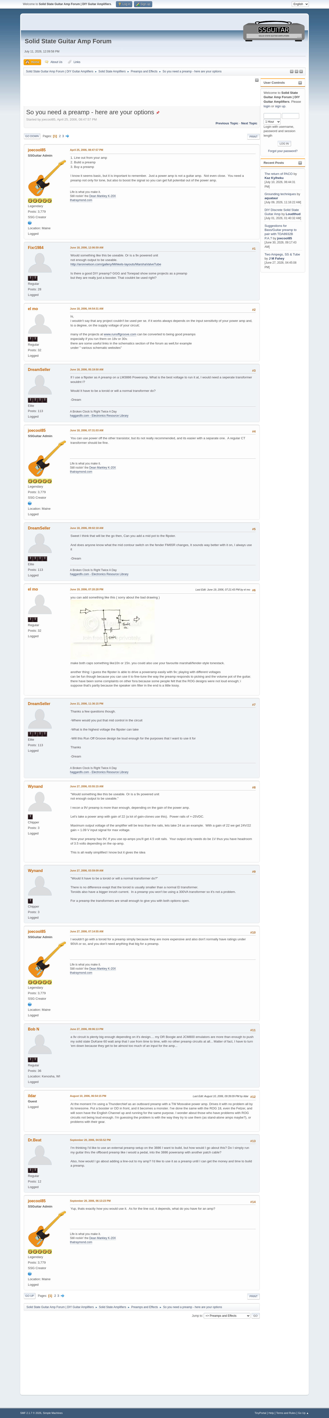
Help (271, 1413)
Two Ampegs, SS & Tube (282, 254)
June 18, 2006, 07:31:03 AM (86, 430)
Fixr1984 (36, 248)
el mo (33, 309)
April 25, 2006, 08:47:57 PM (86, 149)
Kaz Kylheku (274, 178)
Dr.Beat (34, 1140)
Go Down (32, 136)
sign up (280, 106)
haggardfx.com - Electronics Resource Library (99, 415)
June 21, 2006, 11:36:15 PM (86, 703)
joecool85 (284, 238)
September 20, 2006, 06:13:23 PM (90, 1200)
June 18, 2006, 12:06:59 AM (86, 247)
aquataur (271, 198)
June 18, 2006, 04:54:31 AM (86, 308)
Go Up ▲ (303, 1413)
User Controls (274, 82)
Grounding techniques (280, 194)
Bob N (33, 1029)
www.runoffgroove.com (120, 334)
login (267, 106)
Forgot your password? (283, 151)
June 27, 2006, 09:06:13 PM (86, 1029)
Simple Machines (53, 1413)
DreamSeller (39, 370)
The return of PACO (279, 174)
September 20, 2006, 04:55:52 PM (90, 1139)
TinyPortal (260, 1413)
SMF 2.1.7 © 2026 (30, 1413)
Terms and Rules (286, 1413)
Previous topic (226, 123)
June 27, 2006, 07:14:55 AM (86, 931)
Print (253, 136)
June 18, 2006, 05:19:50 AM (86, 369)
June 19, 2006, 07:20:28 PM (86, 589)
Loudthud (293, 214)
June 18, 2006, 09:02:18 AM (86, 528)
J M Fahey (276, 258)
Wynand (35, 786)
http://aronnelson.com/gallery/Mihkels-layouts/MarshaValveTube (115, 264)
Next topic (249, 123)
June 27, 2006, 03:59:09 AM (86, 870)
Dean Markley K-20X (102, 196)
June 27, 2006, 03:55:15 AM (86, 786)
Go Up (29, 1295)
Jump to (197, 1315)
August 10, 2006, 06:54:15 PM (88, 1095)
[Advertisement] (279, 345)
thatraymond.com (81, 200)
